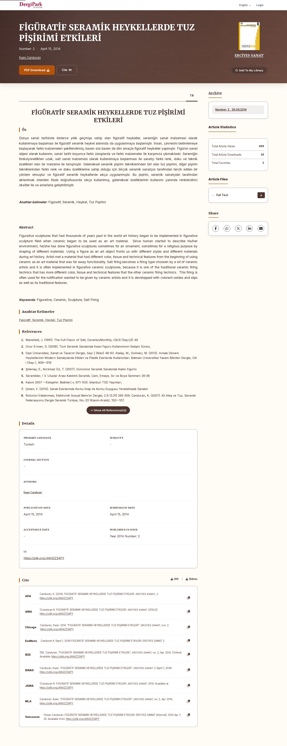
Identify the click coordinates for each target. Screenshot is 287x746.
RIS (175, 578)
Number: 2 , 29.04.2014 (231, 109)
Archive (215, 93)
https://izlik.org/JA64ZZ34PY (44, 558)
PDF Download (37, 70)
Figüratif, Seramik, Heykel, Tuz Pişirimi (45, 320)
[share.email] (261, 228)
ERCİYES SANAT (249, 55)
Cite (67, 70)
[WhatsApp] (227, 228)
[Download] (261, 195)
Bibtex (191, 578)
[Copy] (188, 598)
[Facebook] (215, 228)
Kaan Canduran (30, 57)
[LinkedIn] (249, 228)
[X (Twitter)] (238, 228)
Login (260, 5)
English (245, 5)
